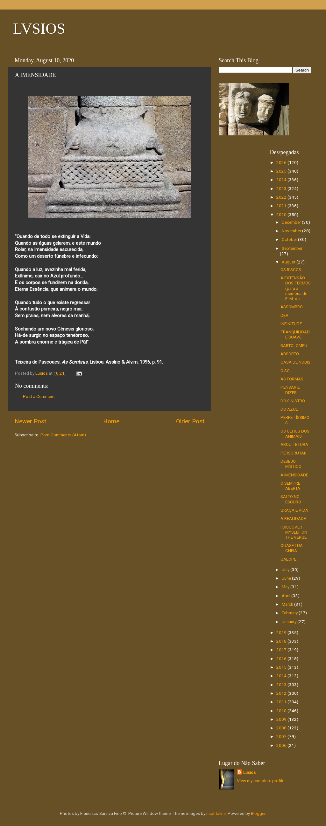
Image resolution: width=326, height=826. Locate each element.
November (292, 230)
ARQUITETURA (294, 444)
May (286, 586)
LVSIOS (39, 28)
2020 (281, 214)
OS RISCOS (290, 269)
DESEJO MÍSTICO (290, 464)
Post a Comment (39, 396)
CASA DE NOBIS (295, 362)
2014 (281, 675)
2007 (281, 736)
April (286, 595)
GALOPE (288, 559)
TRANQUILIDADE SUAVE (295, 334)
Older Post (190, 421)
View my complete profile (260, 780)
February (290, 612)
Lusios (249, 772)
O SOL (286, 370)
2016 (281, 658)
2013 (281, 684)
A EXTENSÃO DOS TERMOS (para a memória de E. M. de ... (295, 288)
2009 (281, 719)
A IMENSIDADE (294, 474)
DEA (284, 315)
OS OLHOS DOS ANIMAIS (294, 433)
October (290, 239)
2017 (281, 649)
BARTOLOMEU (293, 345)
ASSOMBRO (291, 306)
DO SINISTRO (292, 400)
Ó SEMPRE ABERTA (290, 486)
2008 (281, 727)
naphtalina (216, 813)
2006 (281, 745)
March (288, 604)
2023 (281, 188)
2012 (281, 693)
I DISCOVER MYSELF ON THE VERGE (293, 532)
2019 (281, 632)
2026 (281, 162)
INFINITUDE (291, 323)
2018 (281, 641)
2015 (281, 667)
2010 (281, 710)
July (286, 569)
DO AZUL (289, 409)
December (292, 222)
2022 (281, 197)
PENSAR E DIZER (290, 390)
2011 (281, 701)
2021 (281, 205)
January (289, 621)
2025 (281, 171)
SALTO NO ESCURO (290, 499)
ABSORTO (289, 353)
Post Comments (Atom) (63, 434)
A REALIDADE (293, 518)
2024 (281, 179)
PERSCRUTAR (293, 452)
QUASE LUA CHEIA (291, 548)
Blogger (258, 813)
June (287, 578)
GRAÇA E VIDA (294, 510)
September (292, 248)
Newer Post (30, 421)
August (289, 261)
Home (111, 421)
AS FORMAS (291, 378)
